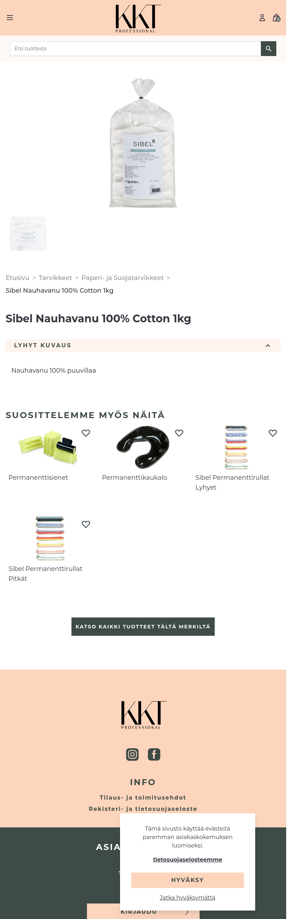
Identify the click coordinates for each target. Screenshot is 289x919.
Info (143, 782)
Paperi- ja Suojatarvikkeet (122, 278)
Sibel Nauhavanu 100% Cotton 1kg (60, 290)
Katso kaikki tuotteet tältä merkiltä (143, 626)
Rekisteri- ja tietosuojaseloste (143, 809)
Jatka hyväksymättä (187, 897)
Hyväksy (187, 880)
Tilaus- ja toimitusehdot (143, 797)
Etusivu (18, 278)
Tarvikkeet (55, 278)
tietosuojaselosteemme (187, 859)
